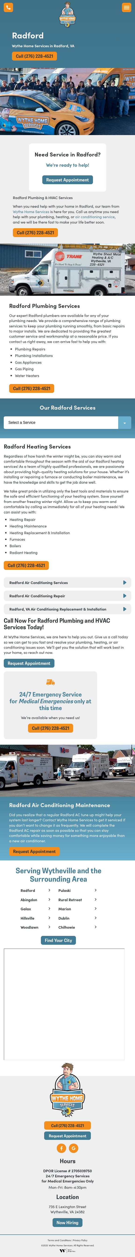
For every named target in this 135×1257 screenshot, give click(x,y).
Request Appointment (67, 180)
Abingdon (29, 900)
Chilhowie (66, 927)
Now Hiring (67, 1222)
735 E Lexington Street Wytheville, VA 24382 (67, 1209)
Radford (28, 890)
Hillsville (27, 918)
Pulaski (64, 890)
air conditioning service (95, 216)
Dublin (63, 918)
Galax (26, 909)
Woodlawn (29, 927)
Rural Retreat (70, 900)
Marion (64, 909)
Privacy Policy (80, 1240)
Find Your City (58, 940)
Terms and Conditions (59, 1240)
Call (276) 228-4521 (34, 56)
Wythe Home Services (31, 211)
